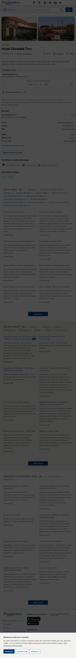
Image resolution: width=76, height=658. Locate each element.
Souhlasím (9, 651)
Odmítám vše (22, 651)
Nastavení (35, 651)
